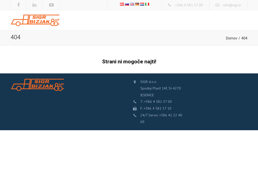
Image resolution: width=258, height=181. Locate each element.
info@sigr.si (232, 5)
